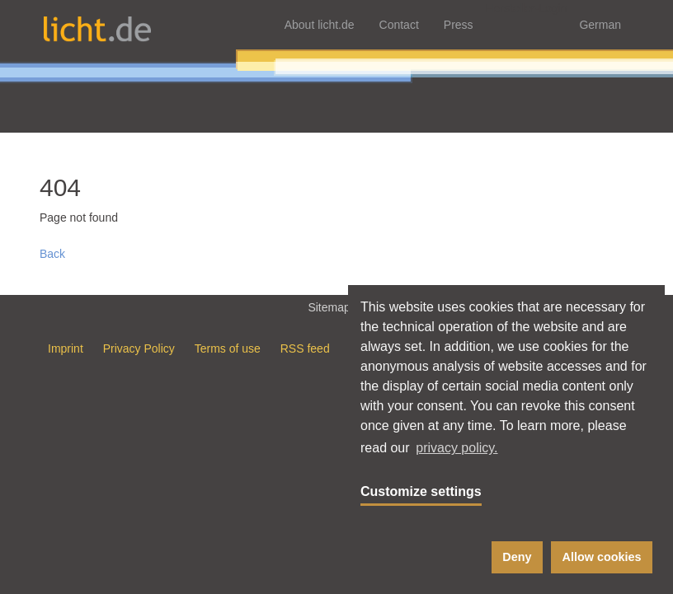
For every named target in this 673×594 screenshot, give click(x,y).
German (600, 24)
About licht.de (320, 24)
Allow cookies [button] (602, 557)
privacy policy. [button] (456, 448)
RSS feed (305, 348)
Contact (399, 24)
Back (52, 253)
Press (458, 24)
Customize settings (421, 491)
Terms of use (228, 348)
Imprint (65, 348)
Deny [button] (516, 557)
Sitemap (336, 307)
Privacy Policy (139, 348)
